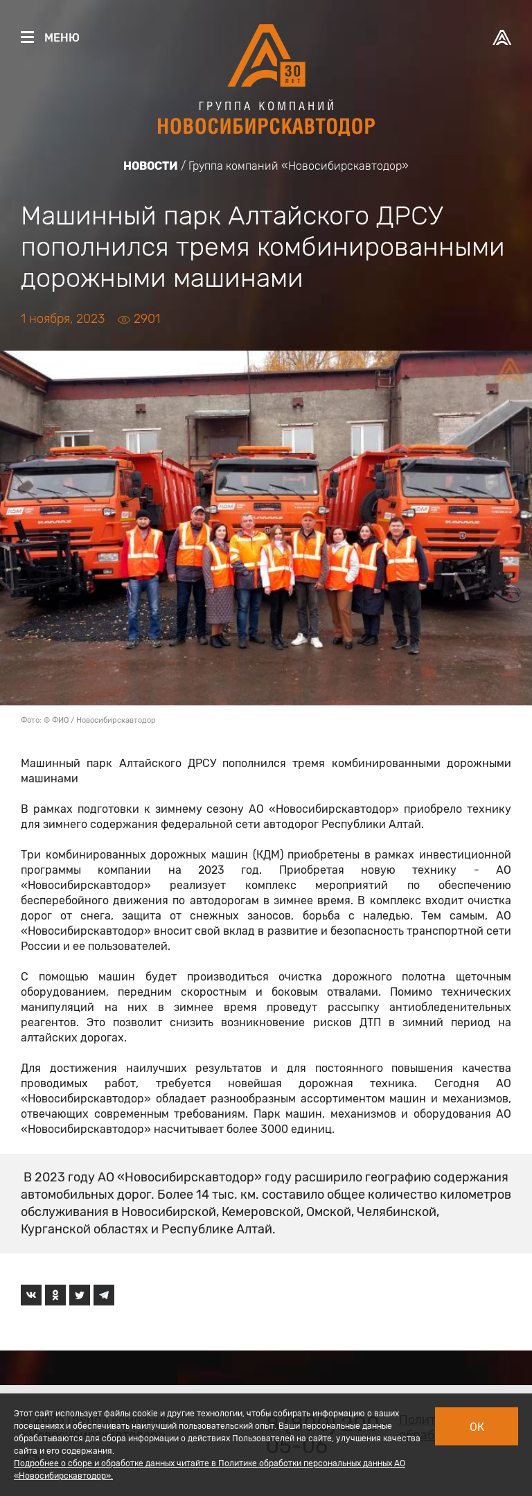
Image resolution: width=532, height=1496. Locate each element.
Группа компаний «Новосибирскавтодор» (298, 166)
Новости (150, 166)
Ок (477, 1427)
